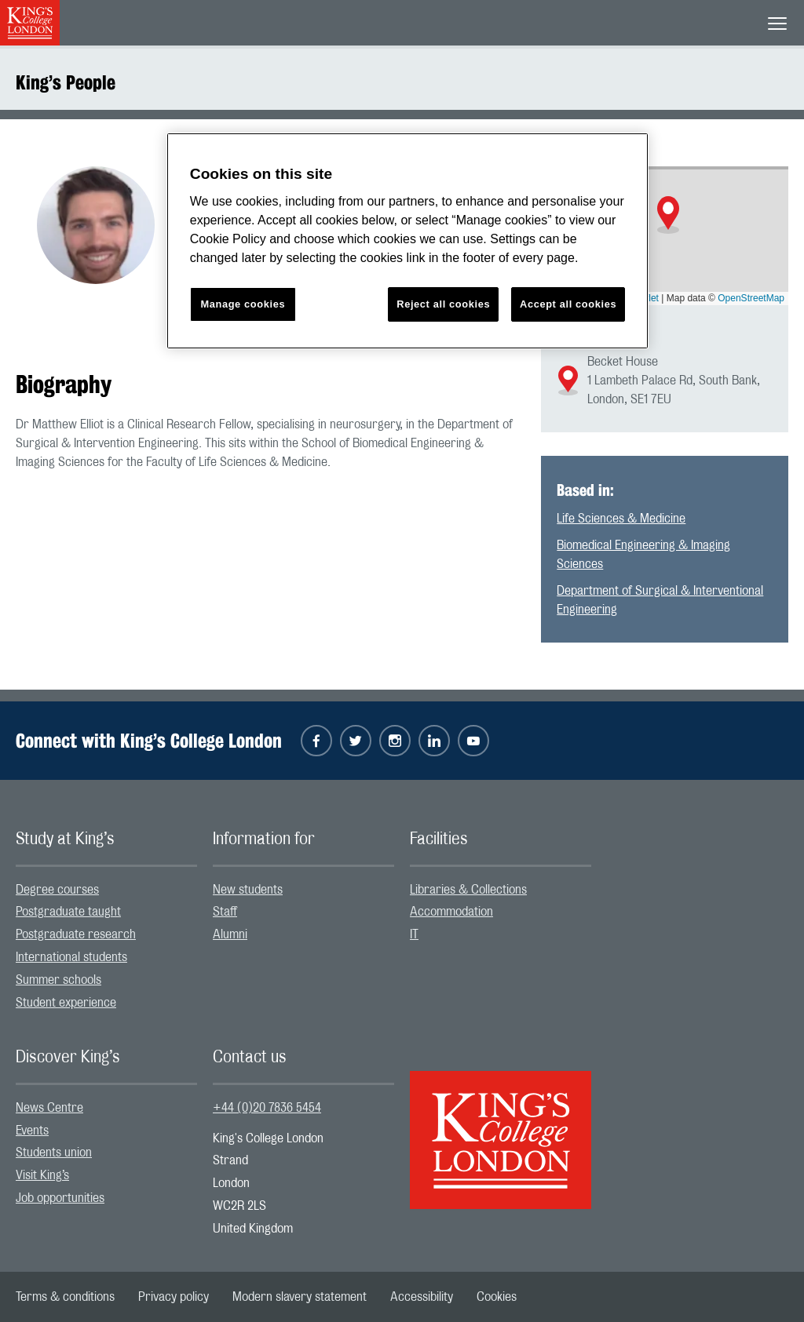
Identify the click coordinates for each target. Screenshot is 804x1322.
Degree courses (57, 889)
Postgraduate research (76, 934)
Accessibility (421, 1297)
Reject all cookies (443, 304)
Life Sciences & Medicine (621, 518)
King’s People (65, 82)
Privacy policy (173, 1297)
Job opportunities (60, 1198)
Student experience (66, 1002)
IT (414, 934)
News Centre (49, 1108)
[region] (407, 241)
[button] (668, 215)
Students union (54, 1152)
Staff (225, 911)
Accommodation (451, 911)
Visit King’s (42, 1175)
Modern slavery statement (299, 1297)
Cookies (497, 1297)
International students (71, 957)
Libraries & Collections (468, 889)
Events (32, 1130)
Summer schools (58, 980)
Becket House (622, 361)
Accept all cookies (568, 304)
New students (248, 889)
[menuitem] (106, 890)
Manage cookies (242, 304)
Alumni (230, 934)
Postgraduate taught (68, 911)
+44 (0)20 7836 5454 (267, 1108)
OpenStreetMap (751, 298)
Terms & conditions (65, 1297)
